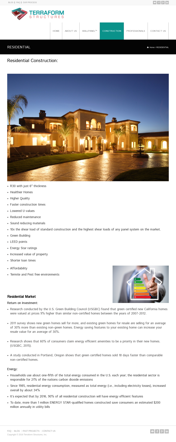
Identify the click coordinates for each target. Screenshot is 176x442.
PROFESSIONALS (135, 31)
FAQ (18, 2)
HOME (56, 31)
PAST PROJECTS (31, 431)
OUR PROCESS (30, 2)
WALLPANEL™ (89, 31)
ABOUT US (71, 31)
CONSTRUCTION (111, 31)
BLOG (11, 2)
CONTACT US (158, 31)
